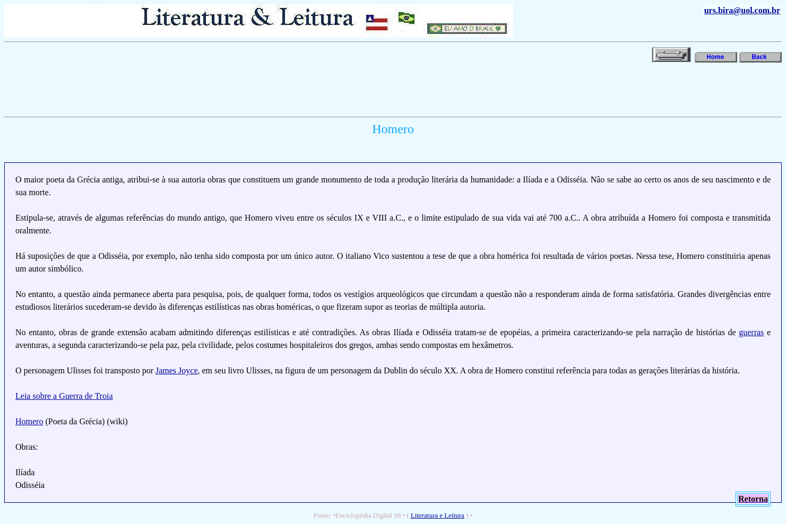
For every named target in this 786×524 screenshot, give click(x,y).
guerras (751, 332)
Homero (29, 421)
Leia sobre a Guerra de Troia (64, 395)
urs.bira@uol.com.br (742, 10)
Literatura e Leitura (437, 515)
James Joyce (177, 370)
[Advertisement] (197, 88)
